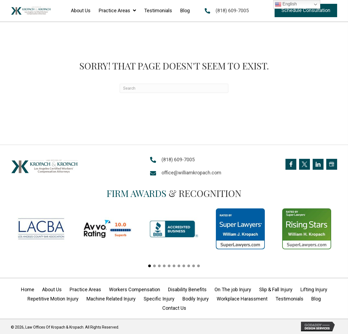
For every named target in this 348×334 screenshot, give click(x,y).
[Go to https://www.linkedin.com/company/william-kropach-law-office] (318, 164)
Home (27, 289)
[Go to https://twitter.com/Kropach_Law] (304, 164)
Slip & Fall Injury (276, 289)
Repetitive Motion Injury (53, 299)
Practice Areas (85, 289)
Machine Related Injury (111, 299)
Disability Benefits (187, 289)
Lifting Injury (313, 289)
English (286, 4)
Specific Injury (159, 299)
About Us (52, 289)
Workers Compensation (134, 289)
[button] (306, 10)
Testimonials (289, 299)
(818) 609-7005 (232, 10)
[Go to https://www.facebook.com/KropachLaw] (290, 164)
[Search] (174, 88)
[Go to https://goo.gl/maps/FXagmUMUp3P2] (331, 164)
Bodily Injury (195, 299)
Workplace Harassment (242, 299)
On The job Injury (233, 289)
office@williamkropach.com (191, 172)
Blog (316, 299)
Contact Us (174, 308)
